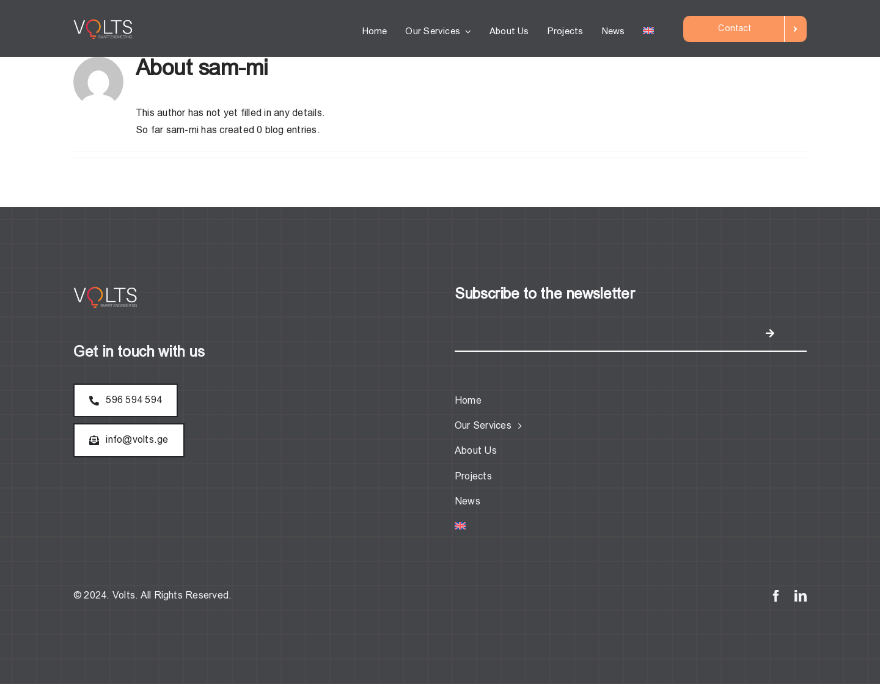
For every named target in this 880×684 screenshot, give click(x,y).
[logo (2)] (104, 23)
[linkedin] (800, 596)
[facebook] (776, 596)
